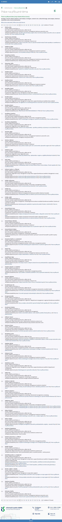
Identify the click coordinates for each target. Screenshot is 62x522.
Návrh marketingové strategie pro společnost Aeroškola (32, 119)
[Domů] (48, 2)
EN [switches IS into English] (55, 1)
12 (21, 25)
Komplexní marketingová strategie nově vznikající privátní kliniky (34, 442)
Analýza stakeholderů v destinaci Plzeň (27, 254)
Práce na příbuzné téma (19, 8)
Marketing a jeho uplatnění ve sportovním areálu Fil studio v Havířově (35, 204)
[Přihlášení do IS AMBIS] (59, 2)
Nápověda (37, 513)
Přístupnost (52, 515)
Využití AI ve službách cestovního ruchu (28, 69)
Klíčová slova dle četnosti (19, 22)
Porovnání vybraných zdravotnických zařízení (29, 293)
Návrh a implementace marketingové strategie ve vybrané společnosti (35, 349)
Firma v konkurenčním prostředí (26, 186)
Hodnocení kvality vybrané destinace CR (27, 176)
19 (37, 25)
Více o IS (52, 513)
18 (34, 25)
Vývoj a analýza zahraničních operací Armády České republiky (33, 303)
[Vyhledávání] (52, 2)
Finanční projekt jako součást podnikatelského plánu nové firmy (33, 487)
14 (26, 25)
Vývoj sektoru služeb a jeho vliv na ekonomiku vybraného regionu (34, 145)
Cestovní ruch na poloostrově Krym (27, 496)
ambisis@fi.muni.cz (39, 510)
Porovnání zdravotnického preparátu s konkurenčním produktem (34, 290)
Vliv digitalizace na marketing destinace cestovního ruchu (32, 102)
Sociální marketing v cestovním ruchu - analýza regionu (31, 416)
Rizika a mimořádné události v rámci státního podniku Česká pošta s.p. (35, 312)
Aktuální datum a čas (54, 509)
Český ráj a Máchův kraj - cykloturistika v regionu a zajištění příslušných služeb (37, 155)
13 (24, 25)
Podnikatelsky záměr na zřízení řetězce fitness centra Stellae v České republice (37, 165)
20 (39, 25)
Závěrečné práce (8, 8)
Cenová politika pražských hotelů (26, 52)
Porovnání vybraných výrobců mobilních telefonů (29, 331)
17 (32, 25)
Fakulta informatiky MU (15, 509)
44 (42, 25)
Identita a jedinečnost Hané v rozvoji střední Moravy (31, 94)
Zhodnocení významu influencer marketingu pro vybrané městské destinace (37, 396)
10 (17, 25)
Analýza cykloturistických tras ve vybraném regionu (31, 226)
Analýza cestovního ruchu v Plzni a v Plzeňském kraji (31, 282)
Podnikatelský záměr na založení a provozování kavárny (32, 194)
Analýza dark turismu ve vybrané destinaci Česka (30, 218)
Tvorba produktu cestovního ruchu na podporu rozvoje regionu (33, 474)
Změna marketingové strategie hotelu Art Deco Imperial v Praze (33, 358)
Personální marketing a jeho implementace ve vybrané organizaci (33, 244)
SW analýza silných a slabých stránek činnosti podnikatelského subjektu (35, 262)
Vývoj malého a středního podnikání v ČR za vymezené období (33, 272)
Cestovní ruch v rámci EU (24, 77)
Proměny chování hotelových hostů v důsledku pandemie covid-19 (33, 386)
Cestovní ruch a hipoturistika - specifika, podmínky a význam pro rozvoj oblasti (37, 127)
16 (30, 25)
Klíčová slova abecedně (6, 22)
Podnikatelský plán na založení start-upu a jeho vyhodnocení (33, 406)
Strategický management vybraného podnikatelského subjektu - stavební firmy (36, 424)
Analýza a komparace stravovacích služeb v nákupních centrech (34, 214)
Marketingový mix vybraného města (26, 370)
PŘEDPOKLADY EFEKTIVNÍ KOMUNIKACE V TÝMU (29, 110)
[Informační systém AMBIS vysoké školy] (4, 2)
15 (28, 25)
